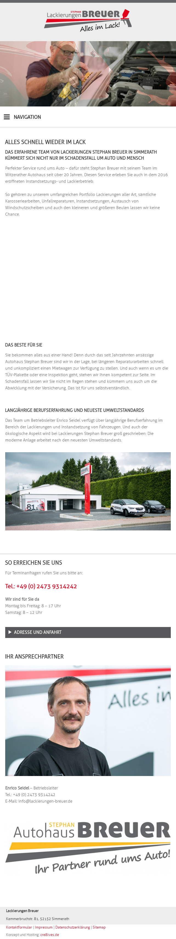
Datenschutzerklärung (72, 927)
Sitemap (99, 927)
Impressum (44, 927)
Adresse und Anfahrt (37, 632)
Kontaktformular (19, 927)
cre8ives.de (49, 935)
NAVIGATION (22, 117)
